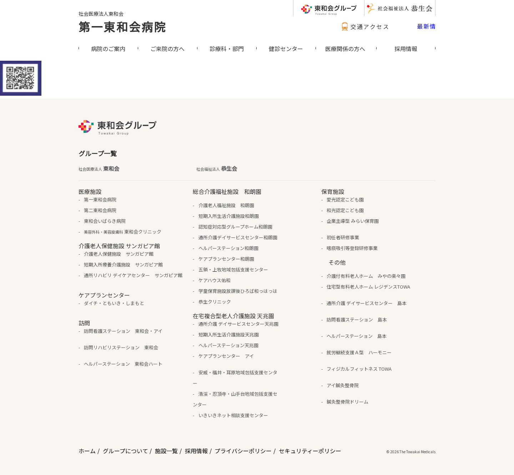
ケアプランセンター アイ (226, 355)
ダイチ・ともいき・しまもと (114, 303)
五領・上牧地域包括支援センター (233, 269)
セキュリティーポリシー (310, 451)
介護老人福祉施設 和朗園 (226, 205)
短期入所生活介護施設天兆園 (228, 334)
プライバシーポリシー (243, 451)
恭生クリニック (214, 301)
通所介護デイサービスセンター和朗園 (237, 237)
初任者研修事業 (343, 237)
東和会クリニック (122, 231)
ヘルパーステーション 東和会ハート (123, 363)
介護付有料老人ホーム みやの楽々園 (366, 275)
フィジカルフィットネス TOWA (359, 368)
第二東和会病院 (100, 210)
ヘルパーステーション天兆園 (228, 345)
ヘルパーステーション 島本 (357, 335)
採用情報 (196, 451)
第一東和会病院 (122, 26)
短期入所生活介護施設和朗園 (228, 215)
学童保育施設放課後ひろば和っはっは (237, 291)
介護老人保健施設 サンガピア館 (118, 253)
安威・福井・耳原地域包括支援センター (235, 377)
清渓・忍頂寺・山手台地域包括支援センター (235, 399)
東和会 (99, 168)
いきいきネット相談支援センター (233, 415)
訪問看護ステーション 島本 (357, 319)
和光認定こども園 (345, 210)
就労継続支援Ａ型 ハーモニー (359, 352)
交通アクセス (364, 26)
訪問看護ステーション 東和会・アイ (123, 331)
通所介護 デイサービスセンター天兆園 (238, 323)
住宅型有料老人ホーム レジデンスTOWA (368, 286)
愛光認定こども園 (345, 199)
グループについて (125, 451)
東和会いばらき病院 (105, 221)
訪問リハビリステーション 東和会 (121, 347)
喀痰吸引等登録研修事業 (352, 248)
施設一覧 (166, 451)
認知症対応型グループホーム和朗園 (235, 226)
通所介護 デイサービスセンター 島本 (367, 303)
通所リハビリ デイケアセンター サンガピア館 (133, 275)
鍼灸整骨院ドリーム (347, 401)
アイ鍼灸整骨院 (343, 385)
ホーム (87, 451)
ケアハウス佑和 (214, 280)
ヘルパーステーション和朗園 (228, 248)
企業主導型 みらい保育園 (353, 221)
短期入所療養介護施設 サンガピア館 (123, 264)
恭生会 (216, 168)
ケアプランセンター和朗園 (226, 258)
